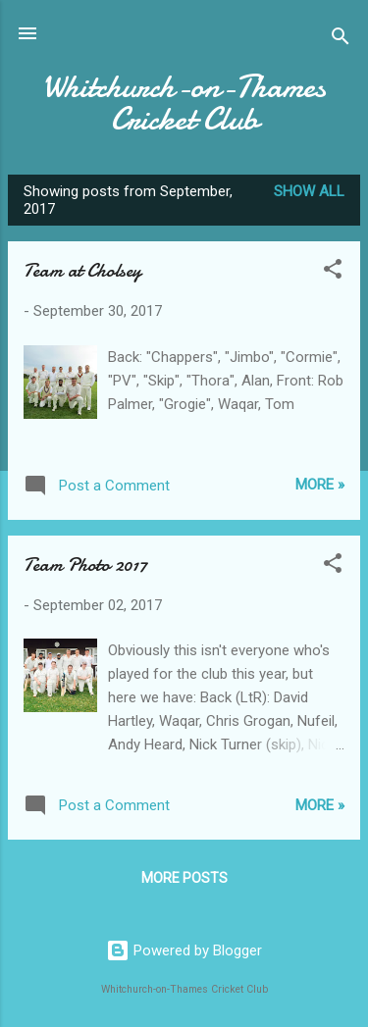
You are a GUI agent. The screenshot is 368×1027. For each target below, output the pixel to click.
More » (319, 484)
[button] (332, 272)
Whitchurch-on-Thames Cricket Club (184, 103)
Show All (309, 191)
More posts (184, 878)
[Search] (340, 40)
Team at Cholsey (82, 270)
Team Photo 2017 (85, 564)
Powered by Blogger (184, 950)
